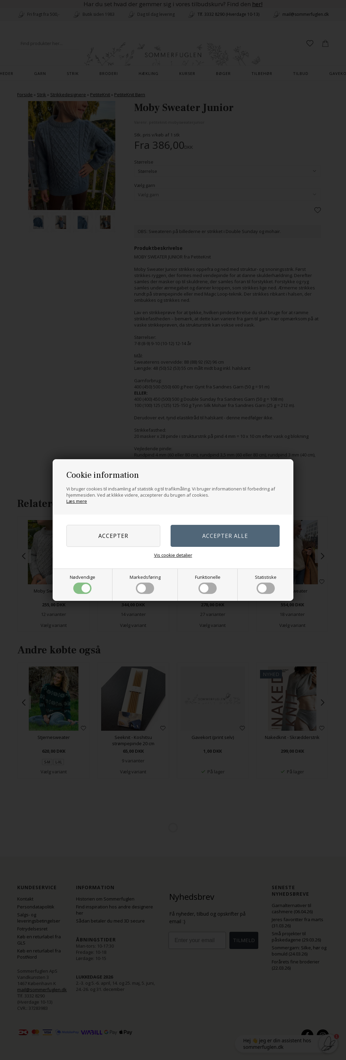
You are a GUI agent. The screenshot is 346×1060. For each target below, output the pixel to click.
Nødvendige (82, 584)
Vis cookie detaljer (173, 555)
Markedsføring (145, 584)
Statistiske (266, 584)
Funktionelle (207, 584)
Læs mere (76, 501)
